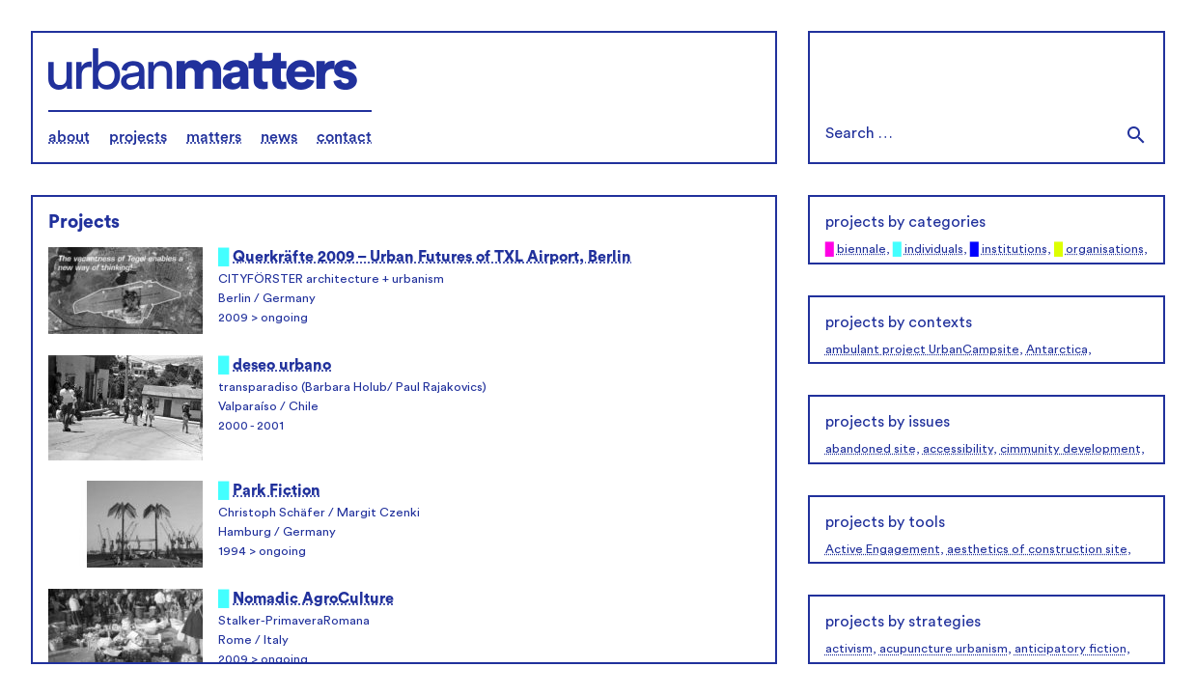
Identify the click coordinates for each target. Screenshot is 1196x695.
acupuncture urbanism (943, 648)
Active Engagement (882, 549)
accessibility (958, 449)
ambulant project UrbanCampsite (922, 349)
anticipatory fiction (1070, 648)
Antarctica (1057, 349)
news (279, 137)
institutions (1014, 249)
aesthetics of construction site (1037, 549)
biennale (861, 249)
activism (849, 648)
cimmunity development (1070, 449)
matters (213, 137)
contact (344, 137)
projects (138, 137)
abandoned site (870, 449)
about (69, 137)
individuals (933, 249)
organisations (1105, 249)
